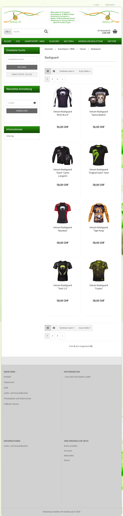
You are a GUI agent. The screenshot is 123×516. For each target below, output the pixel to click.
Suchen (22, 67)
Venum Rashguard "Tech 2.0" (62, 287)
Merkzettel (109, 5)
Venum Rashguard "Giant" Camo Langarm (62, 172)
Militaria (69, 41)
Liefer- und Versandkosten (16, 393)
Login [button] (96, 5)
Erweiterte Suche (22, 74)
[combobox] (67, 71)
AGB (6, 388)
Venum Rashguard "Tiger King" (98, 229)
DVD (18, 41)
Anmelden (22, 111)
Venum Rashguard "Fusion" (98, 287)
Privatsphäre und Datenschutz (17, 398)
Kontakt (7, 377)
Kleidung (54, 41)
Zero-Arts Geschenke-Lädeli (77, 377)
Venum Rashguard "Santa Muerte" (98, 113)
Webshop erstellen (51, 512)
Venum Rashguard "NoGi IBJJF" (62, 113)
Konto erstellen (71, 446)
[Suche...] (8, 31)
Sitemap (10, 136)
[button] (48, 71)
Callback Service (11, 404)
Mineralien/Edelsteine (90, 41)
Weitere (112, 41)
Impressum (9, 382)
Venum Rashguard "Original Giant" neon (99, 171)
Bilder (7, 41)
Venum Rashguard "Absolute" (62, 229)
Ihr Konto (68, 451)
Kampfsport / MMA (35, 41)
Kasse (67, 460)
